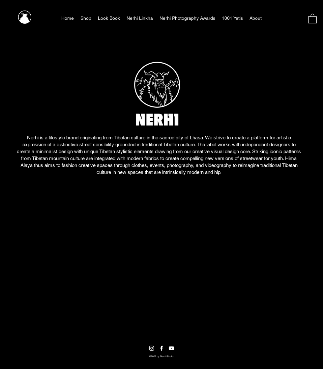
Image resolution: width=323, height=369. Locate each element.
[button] (312, 18)
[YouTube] (171, 348)
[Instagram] (151, 348)
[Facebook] (161, 348)
